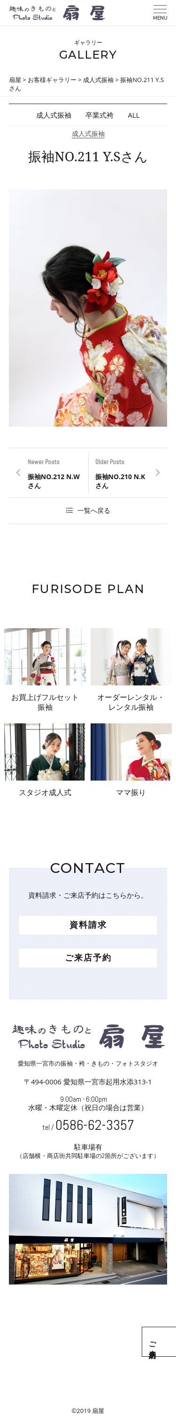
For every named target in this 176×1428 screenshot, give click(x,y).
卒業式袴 (99, 115)
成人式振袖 (53, 115)
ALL (133, 115)
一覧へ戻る (93, 510)
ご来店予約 (165, 1342)
